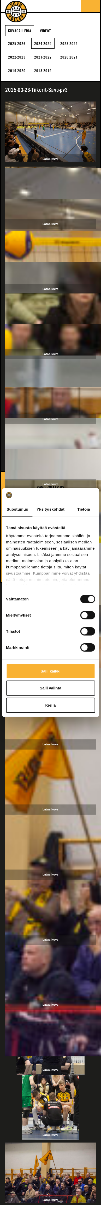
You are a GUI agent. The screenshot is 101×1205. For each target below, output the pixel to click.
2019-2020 (17, 70)
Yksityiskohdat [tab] (50, 509)
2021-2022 (43, 57)
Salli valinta (50, 688)
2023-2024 (69, 43)
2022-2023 (17, 57)
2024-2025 (43, 43)
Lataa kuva (50, 159)
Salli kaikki (50, 671)
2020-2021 (69, 57)
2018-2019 (43, 70)
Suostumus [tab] (17, 509)
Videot (45, 31)
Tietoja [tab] (83, 509)
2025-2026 (17, 43)
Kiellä (50, 705)
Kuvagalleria (19, 31)
